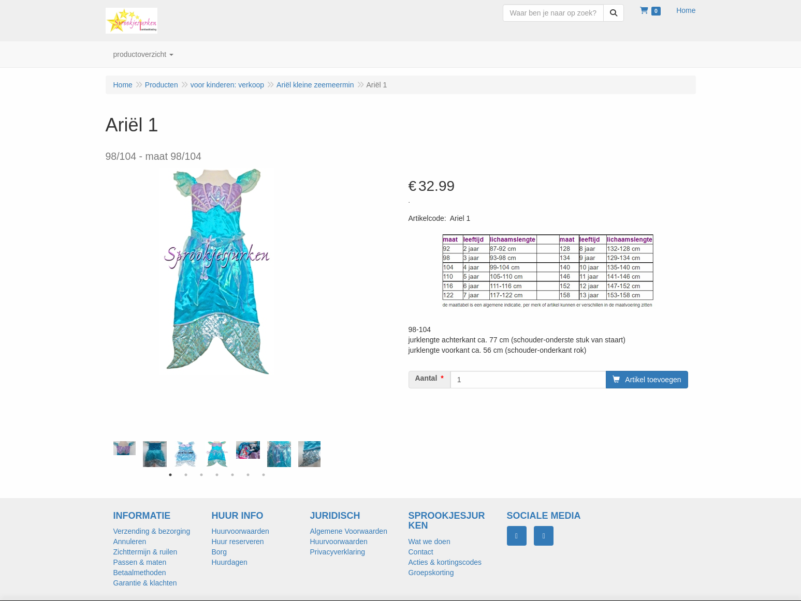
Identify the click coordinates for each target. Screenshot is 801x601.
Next (323, 454)
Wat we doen (429, 541)
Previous (111, 454)
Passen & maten (140, 562)
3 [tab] (201, 475)
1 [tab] (170, 475)
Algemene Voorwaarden (348, 531)
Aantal (426, 378)
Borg (219, 552)
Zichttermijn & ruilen (145, 552)
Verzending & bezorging (152, 531)
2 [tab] (186, 475)
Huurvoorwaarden (240, 531)
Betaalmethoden (139, 572)
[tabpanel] (217, 454)
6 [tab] (248, 475)
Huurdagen (229, 562)
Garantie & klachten (145, 583)
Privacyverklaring (338, 552)
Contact (421, 552)
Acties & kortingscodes (445, 562)
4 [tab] (217, 475)
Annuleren (130, 541)
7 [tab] (263, 475)
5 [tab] (232, 475)
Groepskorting (431, 572)
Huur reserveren (238, 541)
